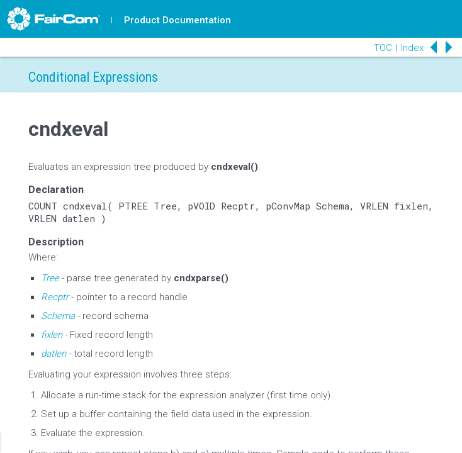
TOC (383, 47)
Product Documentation (177, 20)
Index (412, 47)
